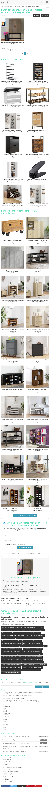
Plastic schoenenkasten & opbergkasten (34, 662)
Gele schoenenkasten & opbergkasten (35, 635)
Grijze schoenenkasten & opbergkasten (11, 651)
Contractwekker (8, 700)
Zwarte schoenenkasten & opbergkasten (11, 659)
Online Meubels (8, 758)
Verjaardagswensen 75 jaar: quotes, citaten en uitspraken (25, 740)
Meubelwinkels (8, 766)
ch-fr (5, 719)
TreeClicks (7, 692)
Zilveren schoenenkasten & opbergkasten (32, 659)
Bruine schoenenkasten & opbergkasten (32, 643)
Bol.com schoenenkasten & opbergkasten (32, 667)
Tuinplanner (7, 778)
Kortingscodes (8, 775)
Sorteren (45, 15)
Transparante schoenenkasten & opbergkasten (36, 646)
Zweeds (6, 716)
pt (5, 723)
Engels (6, 724)
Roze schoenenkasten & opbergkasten (11, 632)
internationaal (20, 698)
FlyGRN (6, 694)
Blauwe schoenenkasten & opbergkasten (33, 648)
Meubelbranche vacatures (11, 771)
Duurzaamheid (8, 773)
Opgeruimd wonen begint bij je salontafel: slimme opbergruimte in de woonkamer (25, 747)
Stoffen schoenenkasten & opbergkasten (32, 656)
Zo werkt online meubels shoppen (13, 767)
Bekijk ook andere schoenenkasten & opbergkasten (19, 212)
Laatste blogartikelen (8, 733)
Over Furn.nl (7, 759)
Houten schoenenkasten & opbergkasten (31, 640)
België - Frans (7, 711)
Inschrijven (41, 687)
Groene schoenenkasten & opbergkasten (11, 656)
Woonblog (7, 761)
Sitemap (6, 764)
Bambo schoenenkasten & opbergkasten (11, 654)
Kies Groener (7, 697)
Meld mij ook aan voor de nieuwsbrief (14, 544)
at (5, 731)
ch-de (5, 718)
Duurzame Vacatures (9, 698)
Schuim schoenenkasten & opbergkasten (31, 632)
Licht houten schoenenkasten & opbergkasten (12, 662)
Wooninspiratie (8, 781)
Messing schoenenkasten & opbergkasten (11, 638)
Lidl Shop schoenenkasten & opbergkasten (33, 654)
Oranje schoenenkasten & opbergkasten (31, 651)
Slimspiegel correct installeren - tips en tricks (25, 751)
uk (5, 727)
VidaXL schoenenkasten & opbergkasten (11, 667)
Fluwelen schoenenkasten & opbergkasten (11, 648)
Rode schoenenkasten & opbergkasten (31, 670)
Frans (5, 708)
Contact (6, 783)
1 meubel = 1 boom (9, 776)
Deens (6, 729)
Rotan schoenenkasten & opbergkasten (11, 670)
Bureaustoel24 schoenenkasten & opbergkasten (13, 635)
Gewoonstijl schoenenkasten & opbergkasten (12, 646)
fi (4, 726)
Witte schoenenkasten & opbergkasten (11, 640)
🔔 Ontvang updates (25, 547)
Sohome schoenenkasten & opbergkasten (11, 643)
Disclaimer (7, 763)
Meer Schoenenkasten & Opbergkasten (25, 515)
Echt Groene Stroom (9, 695)
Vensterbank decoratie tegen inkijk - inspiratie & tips (25, 736)
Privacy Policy (7, 769)
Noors (6, 714)
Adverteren (7, 779)
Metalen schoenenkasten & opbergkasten (33, 627)
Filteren (36, 15)
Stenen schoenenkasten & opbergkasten (11, 672)
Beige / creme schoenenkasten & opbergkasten (33, 630)
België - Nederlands (9, 710)
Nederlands (7, 706)
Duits (5, 721)
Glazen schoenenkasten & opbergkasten (11, 664)
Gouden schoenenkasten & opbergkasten (32, 638)
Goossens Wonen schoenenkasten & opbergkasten (34, 664)
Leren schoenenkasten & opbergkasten (11, 630)
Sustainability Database (10, 702)
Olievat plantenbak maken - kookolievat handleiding (25, 743)
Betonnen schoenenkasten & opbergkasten (12, 627)
